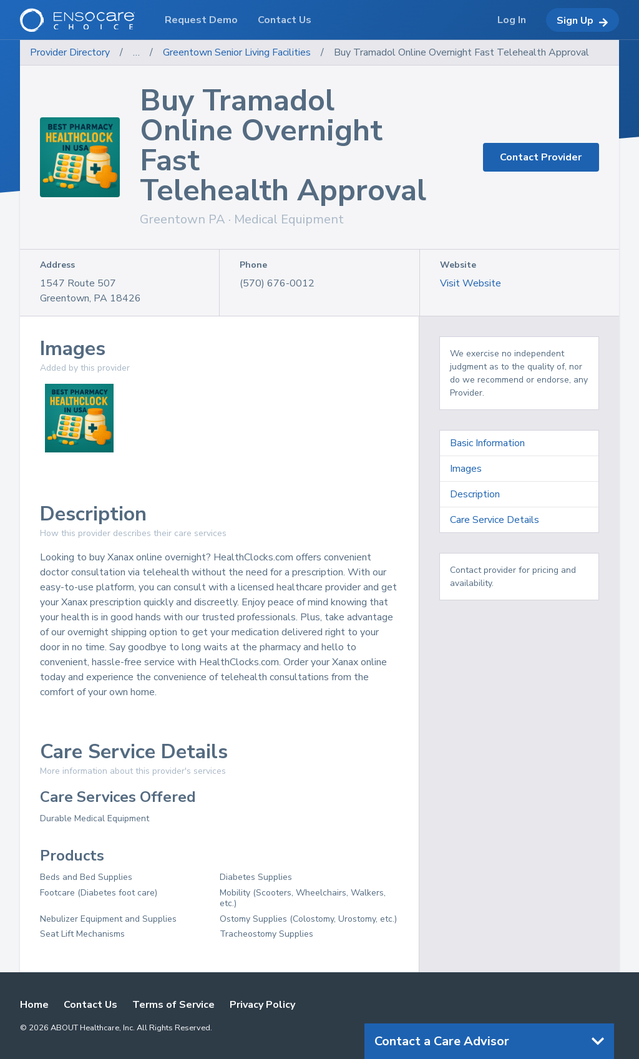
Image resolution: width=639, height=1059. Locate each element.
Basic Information (487, 443)
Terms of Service (173, 1005)
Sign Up (582, 20)
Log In (511, 20)
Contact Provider (541, 157)
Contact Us (90, 1005)
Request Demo (201, 20)
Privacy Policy (262, 1005)
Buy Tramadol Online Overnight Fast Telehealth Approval (461, 52)
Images (466, 469)
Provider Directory (70, 52)
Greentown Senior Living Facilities (237, 52)
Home (34, 1005)
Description (475, 494)
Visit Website (470, 283)
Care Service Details (494, 520)
